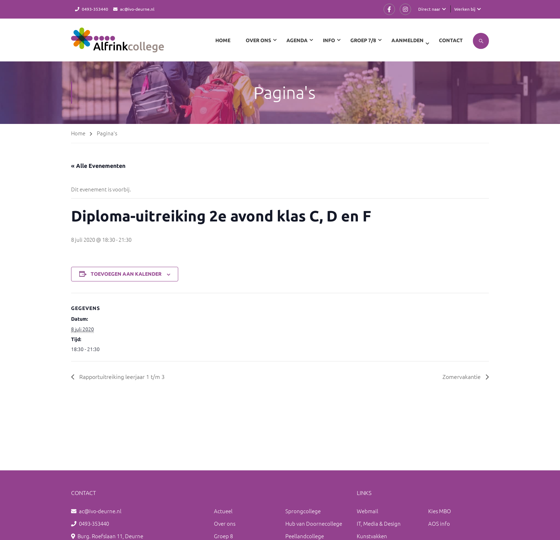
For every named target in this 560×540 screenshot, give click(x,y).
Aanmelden (407, 40)
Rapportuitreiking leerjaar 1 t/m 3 (121, 376)
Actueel (223, 511)
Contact (451, 40)
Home (222, 40)
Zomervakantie (462, 376)
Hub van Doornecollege (313, 523)
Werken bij (464, 9)
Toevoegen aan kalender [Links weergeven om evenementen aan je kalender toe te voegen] (126, 274)
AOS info (439, 523)
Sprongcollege (303, 511)
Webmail (367, 511)
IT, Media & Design (379, 523)
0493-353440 (95, 9)
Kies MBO (439, 511)
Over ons (224, 523)
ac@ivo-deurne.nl (137, 9)
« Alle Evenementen (98, 165)
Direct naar (429, 9)
